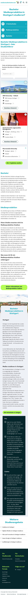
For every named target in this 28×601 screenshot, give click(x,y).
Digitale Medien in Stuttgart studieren (12, 531)
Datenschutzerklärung (11, 594)
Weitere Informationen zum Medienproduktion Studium (14, 287)
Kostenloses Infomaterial (10, 108)
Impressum (3, 594)
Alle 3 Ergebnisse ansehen (14, 163)
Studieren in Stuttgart (8, 527)
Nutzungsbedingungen (21, 594)
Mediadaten (17, 558)
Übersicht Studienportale (7, 558)
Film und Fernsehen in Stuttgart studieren (13, 534)
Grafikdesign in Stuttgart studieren (11, 542)
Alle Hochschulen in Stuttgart (12, 412)
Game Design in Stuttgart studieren (12, 538)
